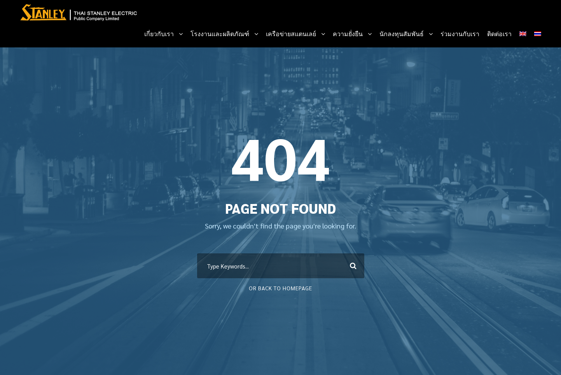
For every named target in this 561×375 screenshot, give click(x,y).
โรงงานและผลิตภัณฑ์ (219, 34)
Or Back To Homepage (280, 287)
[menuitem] (522, 38)
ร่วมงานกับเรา (459, 34)
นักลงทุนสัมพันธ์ (401, 34)
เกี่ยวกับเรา (159, 34)
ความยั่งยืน (348, 34)
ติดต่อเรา (499, 34)
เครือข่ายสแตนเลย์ (291, 34)
